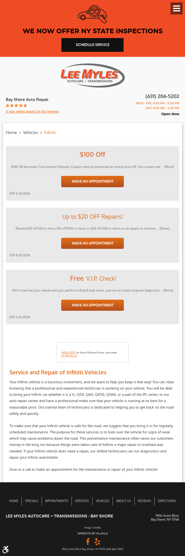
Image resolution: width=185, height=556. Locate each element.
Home (11, 132)
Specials (31, 501)
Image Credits (92, 527)
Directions (167, 501)
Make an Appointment (92, 181)
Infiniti (50, 132)
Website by (92, 533)
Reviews (144, 501)
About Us (123, 501)
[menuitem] (13, 501)
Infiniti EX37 (68, 352)
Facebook (87, 541)
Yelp (97, 541)
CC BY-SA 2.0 (69, 355)
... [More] (167, 167)
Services (82, 501)
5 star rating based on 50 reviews (32, 111)
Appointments (56, 501)
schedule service (92, 44)
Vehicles (30, 132)
